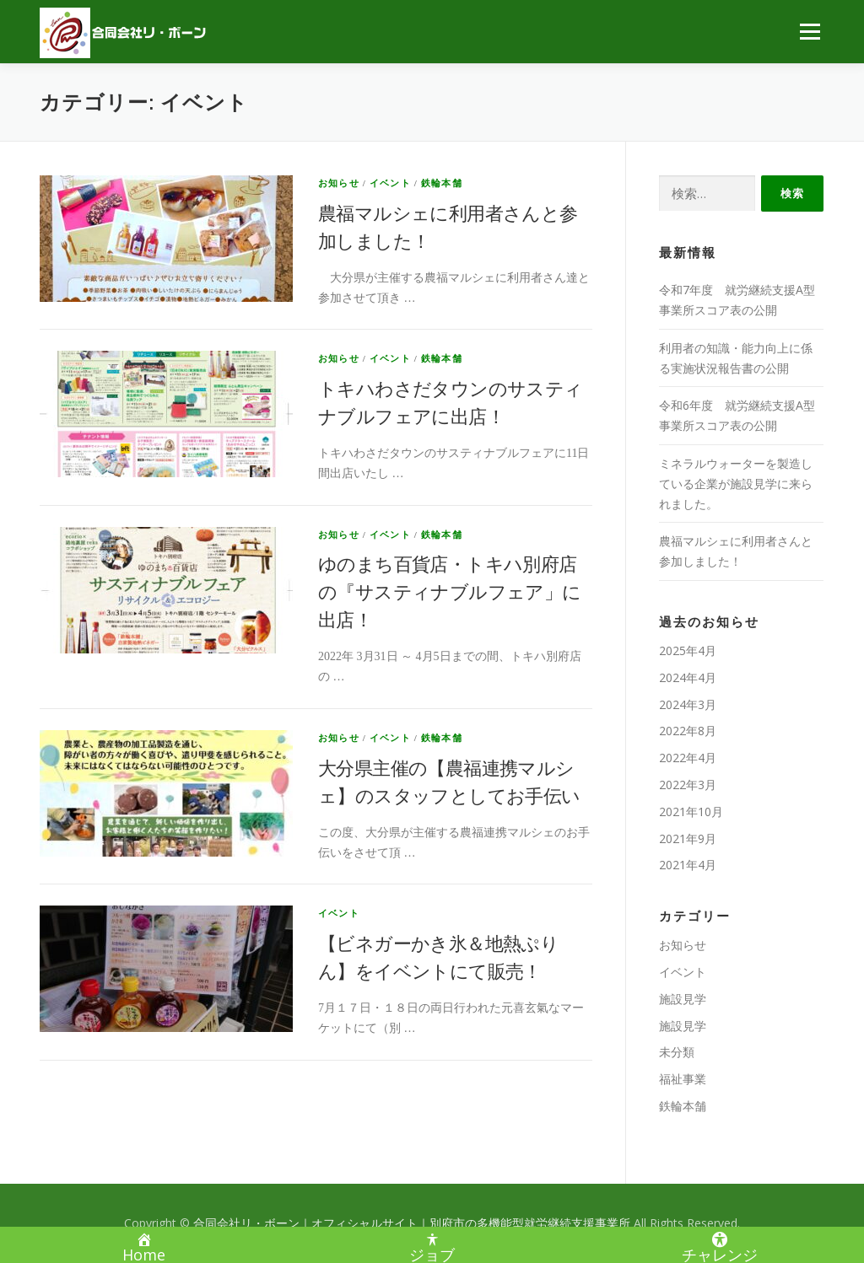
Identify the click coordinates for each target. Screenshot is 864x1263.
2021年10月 (691, 811)
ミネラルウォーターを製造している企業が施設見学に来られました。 (736, 483)
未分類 (676, 1052)
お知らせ (338, 183)
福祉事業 (682, 1079)
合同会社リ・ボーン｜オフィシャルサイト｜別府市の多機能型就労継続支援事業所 (413, 1223)
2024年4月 (687, 677)
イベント (390, 183)
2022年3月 (687, 785)
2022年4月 (687, 758)
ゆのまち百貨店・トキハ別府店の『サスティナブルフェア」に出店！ (449, 592)
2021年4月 (687, 865)
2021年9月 (687, 838)
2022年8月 (687, 731)
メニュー (809, 32)
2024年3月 (687, 704)
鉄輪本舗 (441, 183)
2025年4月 (687, 650)
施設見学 (682, 999)
